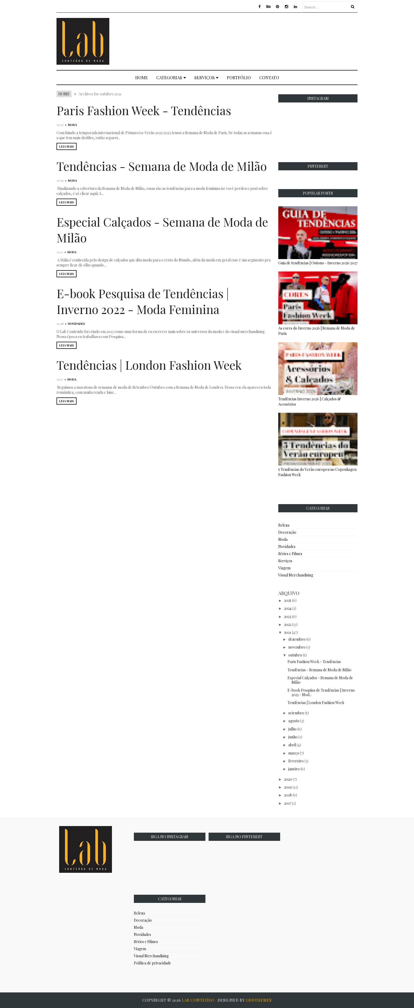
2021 (287, 632)
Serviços (206, 77)
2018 (288, 795)
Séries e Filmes (290, 553)
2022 (287, 624)
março (293, 753)
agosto (293, 720)
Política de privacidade (152, 962)
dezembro (296, 639)
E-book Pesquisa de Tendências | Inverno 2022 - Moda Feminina (143, 301)
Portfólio (239, 77)
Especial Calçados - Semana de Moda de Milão (320, 680)
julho (292, 729)
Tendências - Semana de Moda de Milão (162, 166)
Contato (269, 77)
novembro (296, 647)
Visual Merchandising (295, 575)
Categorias (171, 77)
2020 (288, 779)
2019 (288, 787)
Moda (72, 125)
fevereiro (296, 760)
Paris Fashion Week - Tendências (144, 110)
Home (141, 77)
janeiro (294, 768)
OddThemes (259, 1000)
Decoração (287, 532)
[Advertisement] (261, 41)
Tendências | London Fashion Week (149, 365)
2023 (287, 616)
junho (293, 736)
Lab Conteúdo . (200, 1000)
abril (292, 744)
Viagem (284, 567)
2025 (287, 600)
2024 (287, 608)
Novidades (76, 324)
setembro (296, 712)
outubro (295, 655)
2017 (287, 803)
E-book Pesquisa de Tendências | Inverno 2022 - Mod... (321, 692)
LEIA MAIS (66, 146)
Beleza (283, 525)
